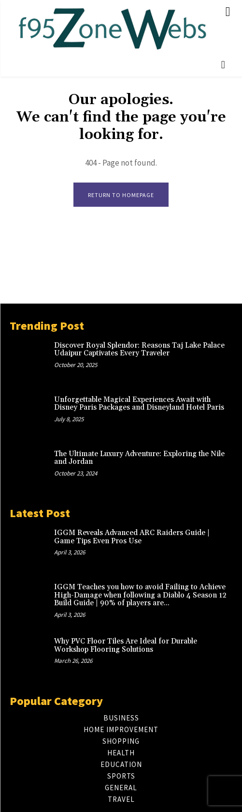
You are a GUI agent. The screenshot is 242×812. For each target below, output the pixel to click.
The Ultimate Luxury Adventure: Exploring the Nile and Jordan (139, 458)
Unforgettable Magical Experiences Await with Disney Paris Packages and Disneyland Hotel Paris (139, 404)
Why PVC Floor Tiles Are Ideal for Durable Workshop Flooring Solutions (125, 645)
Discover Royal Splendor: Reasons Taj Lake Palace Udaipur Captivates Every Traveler (139, 349)
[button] (223, 65)
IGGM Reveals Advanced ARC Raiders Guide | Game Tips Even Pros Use (132, 537)
